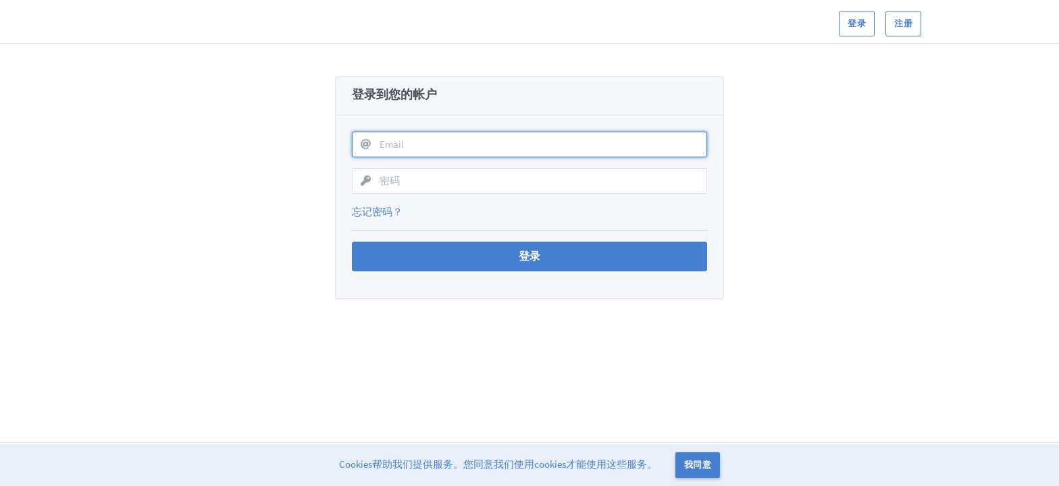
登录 (857, 23)
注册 (903, 23)
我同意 (697, 464)
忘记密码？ (377, 211)
